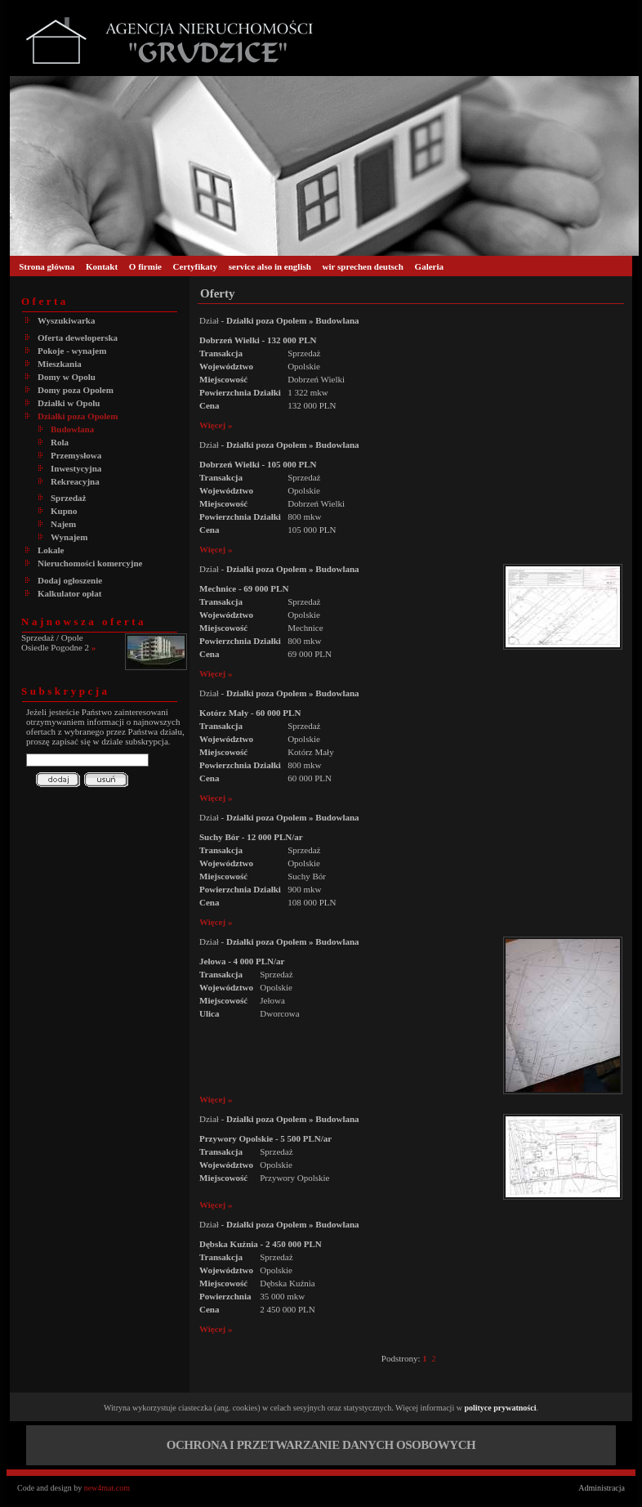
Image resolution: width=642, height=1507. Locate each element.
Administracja (601, 1487)
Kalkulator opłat (69, 593)
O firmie (145, 266)
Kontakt (102, 266)
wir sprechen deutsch (363, 266)
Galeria (429, 266)
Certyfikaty (195, 266)
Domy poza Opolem (76, 390)
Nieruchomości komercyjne (90, 563)
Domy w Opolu (67, 377)
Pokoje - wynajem (72, 351)
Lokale (51, 550)
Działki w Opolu (69, 403)
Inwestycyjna (76, 468)
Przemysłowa (76, 455)
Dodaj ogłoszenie (70, 580)
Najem (63, 524)
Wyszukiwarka (67, 320)
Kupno (64, 511)
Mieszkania (60, 364)
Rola (60, 442)
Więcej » (215, 425)
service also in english (270, 266)
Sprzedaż (68, 498)
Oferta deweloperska (78, 337)
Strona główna (46, 266)
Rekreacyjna (75, 481)
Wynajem (69, 537)
